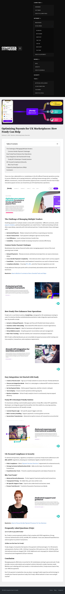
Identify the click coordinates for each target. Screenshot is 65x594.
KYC (27, 264)
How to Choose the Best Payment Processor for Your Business (29, 523)
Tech (35, 79)
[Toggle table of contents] (57, 144)
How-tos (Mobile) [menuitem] (40, 70)
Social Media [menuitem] (43, 26)
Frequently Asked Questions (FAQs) (16, 167)
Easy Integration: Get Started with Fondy (18, 157)
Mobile (36, 59)
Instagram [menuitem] (39, 34)
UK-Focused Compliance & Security (16, 162)
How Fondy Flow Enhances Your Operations (18, 154)
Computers (37, 2)
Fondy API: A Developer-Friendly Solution (20, 159)
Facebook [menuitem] (38, 30)
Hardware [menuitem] (38, 7)
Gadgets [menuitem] (37, 67)
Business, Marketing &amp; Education (20, 135)
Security (36, 75)
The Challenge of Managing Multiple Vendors (19, 149)
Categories (60, 590)
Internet (37, 18)
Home (51, 590)
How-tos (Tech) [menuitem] (39, 93)
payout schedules (10, 225)
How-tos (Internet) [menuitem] (40, 54)
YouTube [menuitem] (38, 50)
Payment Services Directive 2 (30, 463)
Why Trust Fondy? (13, 165)
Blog (55, 590)
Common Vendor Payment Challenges (19, 151)
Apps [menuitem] (36, 63)
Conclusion (9, 170)
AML (30, 264)
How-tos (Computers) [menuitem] (41, 13)
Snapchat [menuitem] (38, 37)
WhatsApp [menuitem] (39, 47)
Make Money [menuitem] (38, 22)
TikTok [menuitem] (38, 43)
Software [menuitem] (38, 10)
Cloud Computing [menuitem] (40, 86)
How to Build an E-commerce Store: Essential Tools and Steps (29, 273)
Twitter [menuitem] (38, 40)
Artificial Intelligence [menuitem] (41, 83)
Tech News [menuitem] (38, 89)
